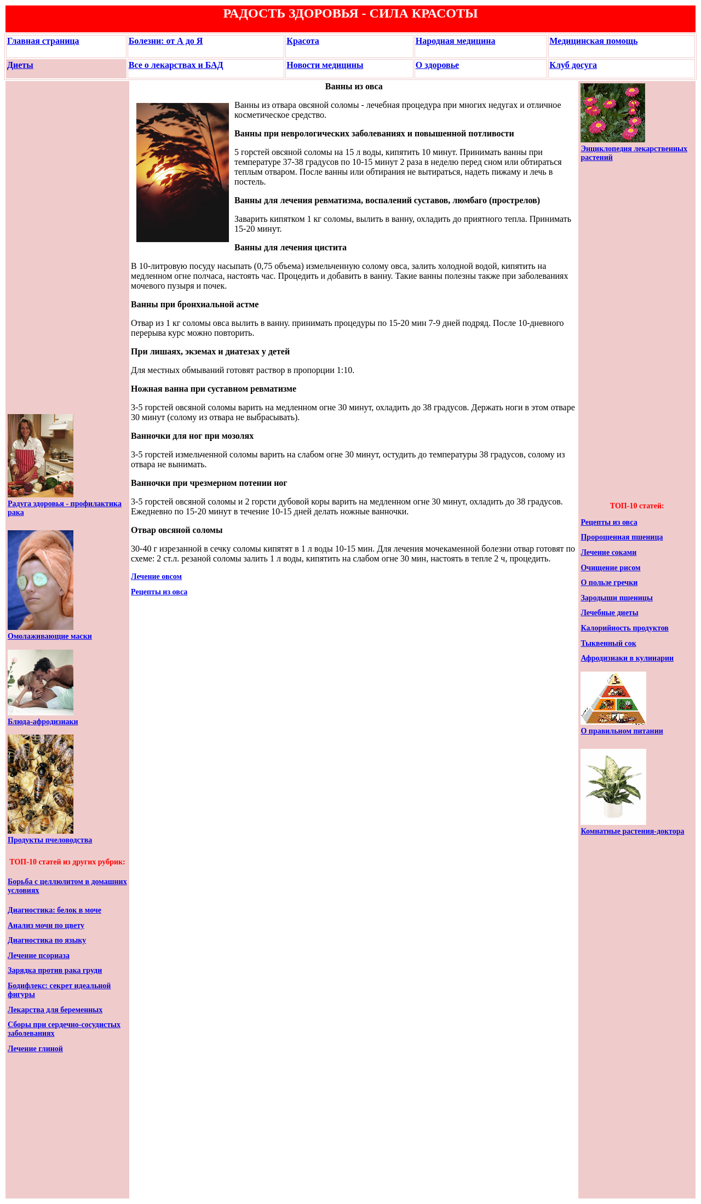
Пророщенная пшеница (622, 537)
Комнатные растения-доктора (632, 831)
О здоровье (437, 65)
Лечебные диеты (609, 613)
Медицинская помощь (593, 40)
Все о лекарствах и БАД (176, 65)
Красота (302, 40)
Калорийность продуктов (624, 628)
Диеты (20, 65)
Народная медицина (456, 40)
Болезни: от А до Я (166, 40)
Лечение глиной (35, 1049)
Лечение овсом (156, 576)
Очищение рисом (610, 568)
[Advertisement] (40, 247)
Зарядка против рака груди (55, 970)
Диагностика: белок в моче (54, 910)
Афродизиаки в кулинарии (627, 658)
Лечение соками (608, 552)
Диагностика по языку (47, 940)
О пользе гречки (609, 582)
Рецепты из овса (159, 592)
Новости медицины (324, 65)
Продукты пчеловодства (50, 840)
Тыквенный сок (608, 643)
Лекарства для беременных (55, 1010)
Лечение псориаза (39, 955)
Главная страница (43, 40)
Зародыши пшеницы (616, 598)
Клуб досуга (573, 65)
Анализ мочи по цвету (46, 925)
